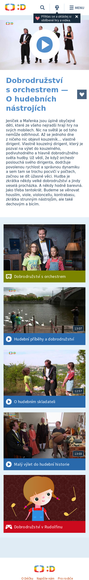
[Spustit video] (44, 45)
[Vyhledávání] (42, 7)
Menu (76, 7)
